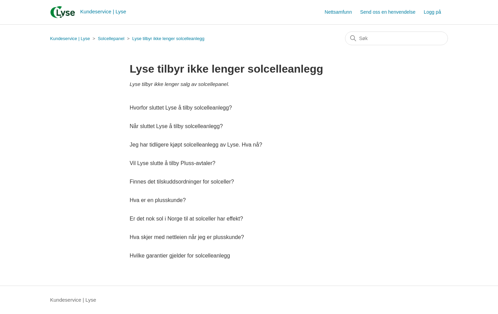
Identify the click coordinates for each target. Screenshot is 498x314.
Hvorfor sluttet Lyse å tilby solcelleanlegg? (181, 108)
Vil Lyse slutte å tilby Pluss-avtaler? (172, 163)
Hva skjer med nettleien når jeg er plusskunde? (187, 237)
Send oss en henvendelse (387, 12)
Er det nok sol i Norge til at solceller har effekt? (186, 219)
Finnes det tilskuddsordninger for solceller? (182, 182)
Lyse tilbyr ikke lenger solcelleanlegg (168, 38)
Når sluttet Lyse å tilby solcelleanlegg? (176, 126)
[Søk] (396, 38)
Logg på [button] (432, 12)
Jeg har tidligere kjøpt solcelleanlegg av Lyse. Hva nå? (196, 145)
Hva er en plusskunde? (158, 200)
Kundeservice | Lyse (70, 38)
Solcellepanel (111, 38)
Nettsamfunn (338, 12)
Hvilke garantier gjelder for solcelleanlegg (180, 256)
